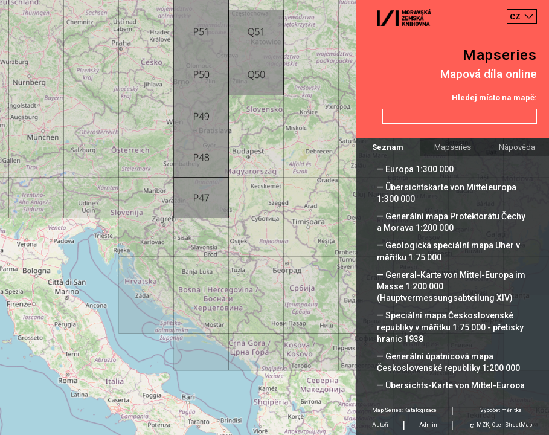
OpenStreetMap (512, 425)
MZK (483, 425)
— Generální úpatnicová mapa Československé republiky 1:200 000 (448, 362)
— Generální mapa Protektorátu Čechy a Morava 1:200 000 (451, 222)
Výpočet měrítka (501, 410)
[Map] (274, 217)
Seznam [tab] (387, 147)
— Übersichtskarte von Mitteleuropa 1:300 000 (446, 193)
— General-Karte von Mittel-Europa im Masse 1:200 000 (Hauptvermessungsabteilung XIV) (451, 286)
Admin (428, 425)
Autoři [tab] (380, 425)
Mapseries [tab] (452, 147)
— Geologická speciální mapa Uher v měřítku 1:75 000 (448, 251)
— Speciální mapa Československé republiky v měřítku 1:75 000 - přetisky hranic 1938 (450, 327)
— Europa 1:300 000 (415, 169)
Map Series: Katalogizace (404, 410)
